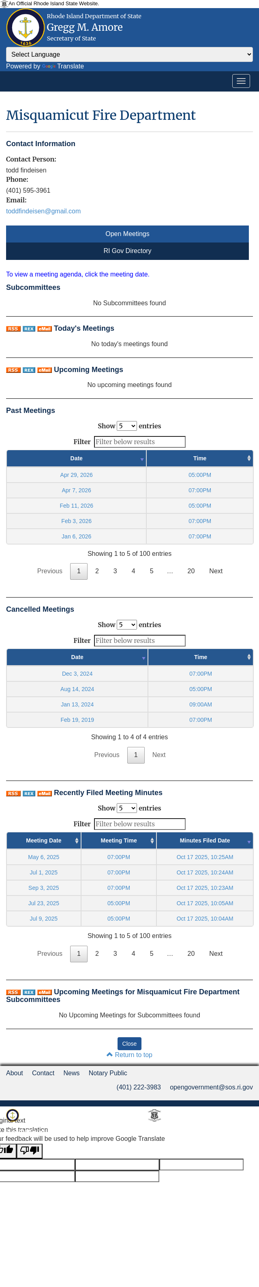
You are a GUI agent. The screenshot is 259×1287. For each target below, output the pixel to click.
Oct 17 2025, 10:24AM (205, 872)
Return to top (129, 1054)
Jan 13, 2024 (77, 704)
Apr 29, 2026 (76, 475)
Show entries (129, 426)
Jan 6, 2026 (76, 536)
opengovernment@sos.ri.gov (211, 1087)
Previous (49, 571)
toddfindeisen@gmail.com (43, 211)
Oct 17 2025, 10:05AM (205, 903)
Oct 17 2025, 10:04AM (205, 918)
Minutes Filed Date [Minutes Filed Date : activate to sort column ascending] (205, 840)
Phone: (17, 179)
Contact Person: (31, 159)
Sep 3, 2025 (43, 888)
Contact (43, 1073)
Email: (16, 200)
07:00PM (118, 857)
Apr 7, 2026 (76, 490)
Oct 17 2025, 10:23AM (205, 888)
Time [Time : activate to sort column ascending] (199, 458)
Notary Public (108, 1073)
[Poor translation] (30, 1151)
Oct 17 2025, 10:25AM (205, 857)
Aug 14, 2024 (77, 689)
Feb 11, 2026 (76, 505)
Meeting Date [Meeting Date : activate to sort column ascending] (43, 840)
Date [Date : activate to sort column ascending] (77, 458)
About (14, 1073)
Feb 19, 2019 (77, 720)
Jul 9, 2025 (44, 918)
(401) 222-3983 (139, 1087)
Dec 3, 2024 (77, 673)
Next (216, 571)
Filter (129, 442)
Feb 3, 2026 (76, 521)
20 (191, 571)
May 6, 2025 (43, 857)
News (71, 1073)
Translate (63, 66)
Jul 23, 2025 (43, 903)
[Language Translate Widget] (129, 54)
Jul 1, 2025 (44, 872)
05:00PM (118, 903)
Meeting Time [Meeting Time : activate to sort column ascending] (119, 840)
